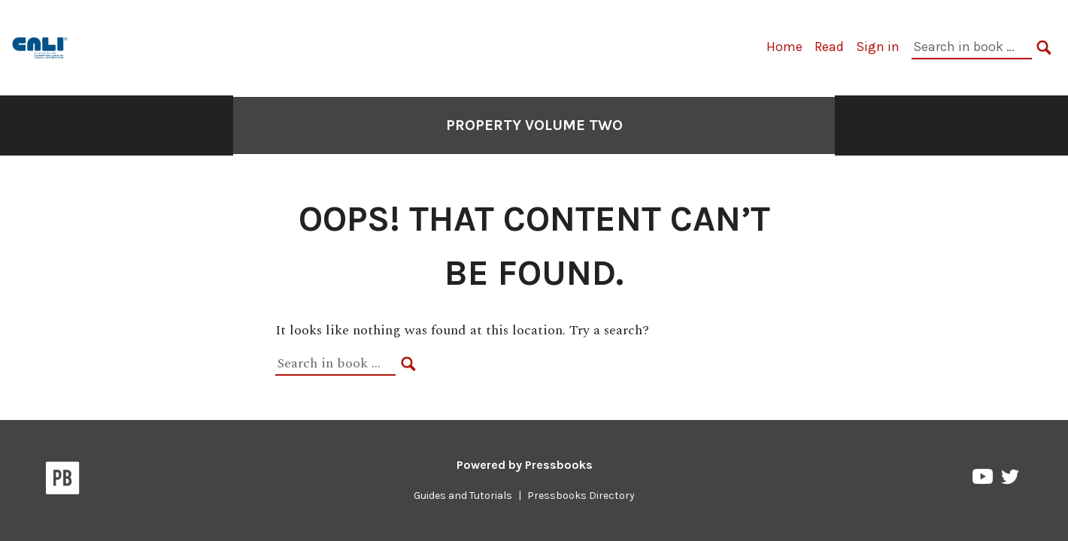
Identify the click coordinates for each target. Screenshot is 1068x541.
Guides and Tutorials (463, 495)
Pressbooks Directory (581, 495)
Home (784, 46)
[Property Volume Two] (40, 46)
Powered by (525, 465)
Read (829, 46)
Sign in (878, 46)
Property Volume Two (534, 125)
